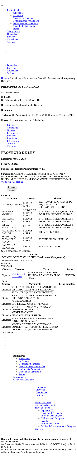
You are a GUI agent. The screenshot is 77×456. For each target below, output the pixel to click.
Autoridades (18, 13)
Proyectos (11, 36)
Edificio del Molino (50, 423)
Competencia (13, 127)
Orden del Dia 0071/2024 (18, 275)
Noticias (11, 130)
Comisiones (12, 39)
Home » (5, 78)
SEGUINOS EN (8, 332)
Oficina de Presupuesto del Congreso (58, 426)
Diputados (12, 34)
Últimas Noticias (43, 402)
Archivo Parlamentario (23, 379)
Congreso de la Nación (51, 413)
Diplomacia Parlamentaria (25, 23)
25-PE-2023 (12, 143)
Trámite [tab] (11, 190)
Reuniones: (6, 110)
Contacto (11, 146)
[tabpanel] (38, 222)
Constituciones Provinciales (26, 20)
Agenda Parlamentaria (45, 405)
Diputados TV (47, 410)
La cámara (18, 15)
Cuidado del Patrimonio (24, 26)
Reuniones (12, 138)
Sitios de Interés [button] (42, 407)
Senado (44, 421)
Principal (11, 125)
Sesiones (11, 42)
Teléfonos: (6, 115)
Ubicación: (6, 97)
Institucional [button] (13, 10)
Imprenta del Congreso (52, 415)
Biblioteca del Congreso (52, 418)
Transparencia (13, 31)
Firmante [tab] (12, 187)
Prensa (16, 28)
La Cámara (24, 361)
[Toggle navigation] (2, 5)
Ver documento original (12, 182)
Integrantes (12, 133)
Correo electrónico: (11, 120)
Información (13, 141)
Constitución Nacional (23, 18)
